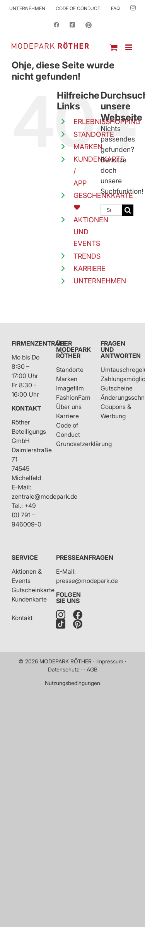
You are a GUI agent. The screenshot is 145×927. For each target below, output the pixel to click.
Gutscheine (117, 388)
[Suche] (127, 210)
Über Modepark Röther (73, 349)
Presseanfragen (84, 557)
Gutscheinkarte (33, 590)
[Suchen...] (111, 210)
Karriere (67, 416)
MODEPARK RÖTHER (65, 661)
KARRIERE (89, 268)
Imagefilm (70, 388)
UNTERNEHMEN (99, 281)
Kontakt (26, 408)
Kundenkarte (29, 599)
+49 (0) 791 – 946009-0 (26, 515)
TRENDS (87, 256)
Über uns (69, 407)
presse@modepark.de (87, 580)
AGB (92, 669)
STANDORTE (93, 134)
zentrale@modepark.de (44, 496)
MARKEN (87, 147)
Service (25, 557)
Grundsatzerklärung (84, 444)
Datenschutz (63, 669)
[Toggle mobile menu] (129, 47)
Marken (66, 379)
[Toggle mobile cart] (114, 47)
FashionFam (73, 397)
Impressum (109, 661)
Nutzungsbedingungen (72, 683)
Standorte (70, 369)
